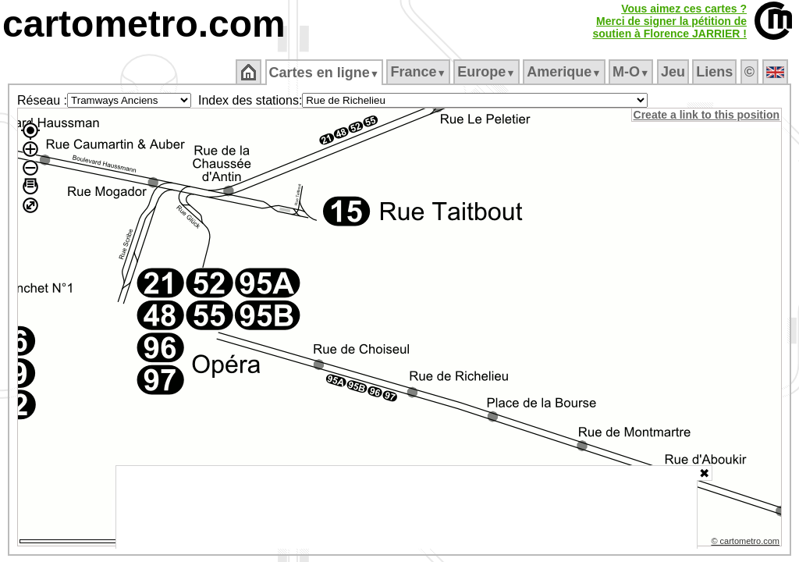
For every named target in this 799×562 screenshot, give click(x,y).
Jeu (674, 72)
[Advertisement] (407, 507)
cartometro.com (144, 23)
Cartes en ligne (325, 72)
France (419, 72)
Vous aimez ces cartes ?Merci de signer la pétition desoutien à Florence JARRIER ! (669, 21)
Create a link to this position (707, 114)
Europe (488, 72)
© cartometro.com (746, 543)
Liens (716, 72)
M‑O (632, 72)
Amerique (565, 72)
